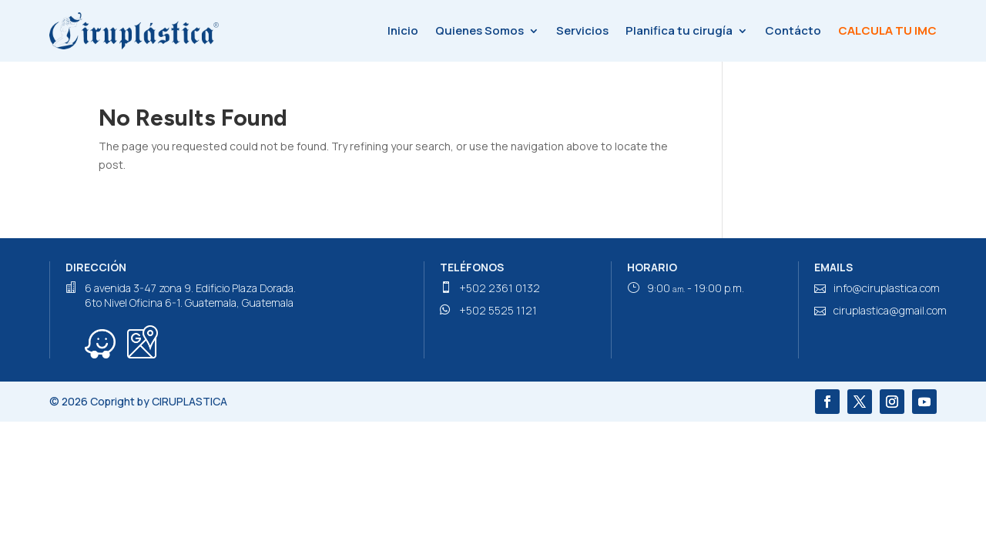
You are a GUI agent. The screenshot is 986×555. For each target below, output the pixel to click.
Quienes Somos (479, 30)
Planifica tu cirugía (679, 30)
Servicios (582, 30)
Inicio (402, 30)
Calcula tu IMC (887, 30)
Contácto (793, 30)
